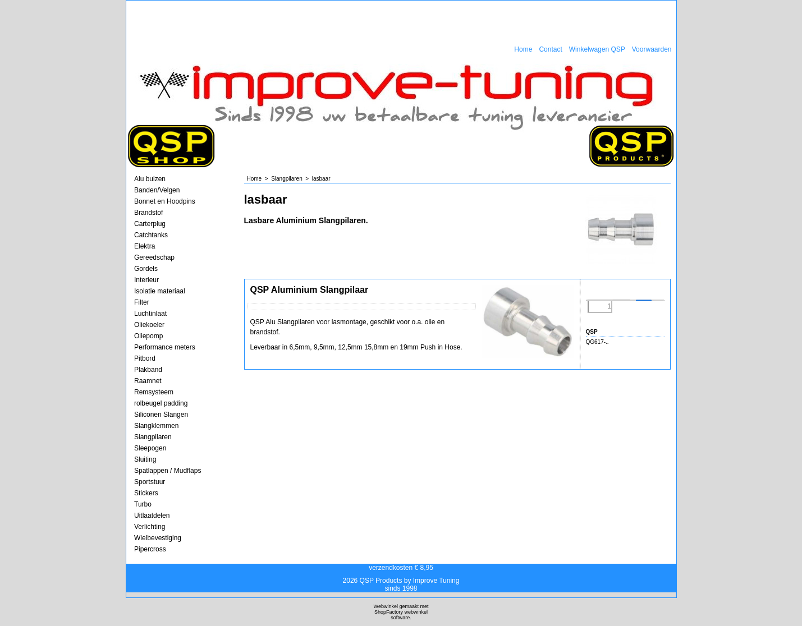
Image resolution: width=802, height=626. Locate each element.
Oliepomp (148, 336)
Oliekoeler (149, 325)
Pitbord (144, 358)
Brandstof (148, 213)
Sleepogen (150, 448)
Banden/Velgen (157, 190)
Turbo (143, 504)
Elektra (144, 246)
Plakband (148, 370)
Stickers (146, 493)
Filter (141, 302)
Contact (550, 49)
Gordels (146, 269)
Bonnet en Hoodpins (164, 201)
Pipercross (150, 549)
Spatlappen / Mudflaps (167, 471)
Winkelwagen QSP (597, 49)
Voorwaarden (652, 49)
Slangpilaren (153, 437)
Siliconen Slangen (161, 414)
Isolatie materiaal (159, 291)
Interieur (146, 280)
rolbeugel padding (160, 403)
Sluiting (145, 459)
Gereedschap (154, 257)
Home (523, 49)
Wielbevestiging (157, 538)
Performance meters (164, 347)
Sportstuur (149, 482)
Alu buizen (150, 179)
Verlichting (149, 527)
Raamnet (148, 381)
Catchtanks (151, 235)
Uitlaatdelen (151, 515)
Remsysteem (153, 392)
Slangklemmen (156, 426)
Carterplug (150, 224)
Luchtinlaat (150, 313)
